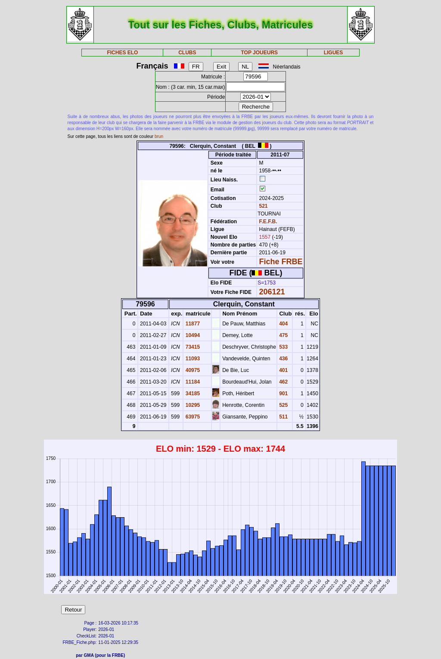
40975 (192, 370)
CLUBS (187, 53)
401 (283, 370)
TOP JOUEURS (259, 53)
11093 (192, 359)
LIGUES (333, 53)
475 (283, 335)
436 (283, 359)
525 (283, 405)
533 (283, 347)
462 (283, 382)
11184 (192, 382)
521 (262, 206)
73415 (192, 347)
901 (283, 393)
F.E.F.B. (268, 222)
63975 (192, 417)
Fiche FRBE (281, 261)
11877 (192, 324)
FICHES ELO (122, 53)
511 (283, 417)
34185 (192, 393)
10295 (192, 405)
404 (283, 324)
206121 (272, 291)
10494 (192, 335)
